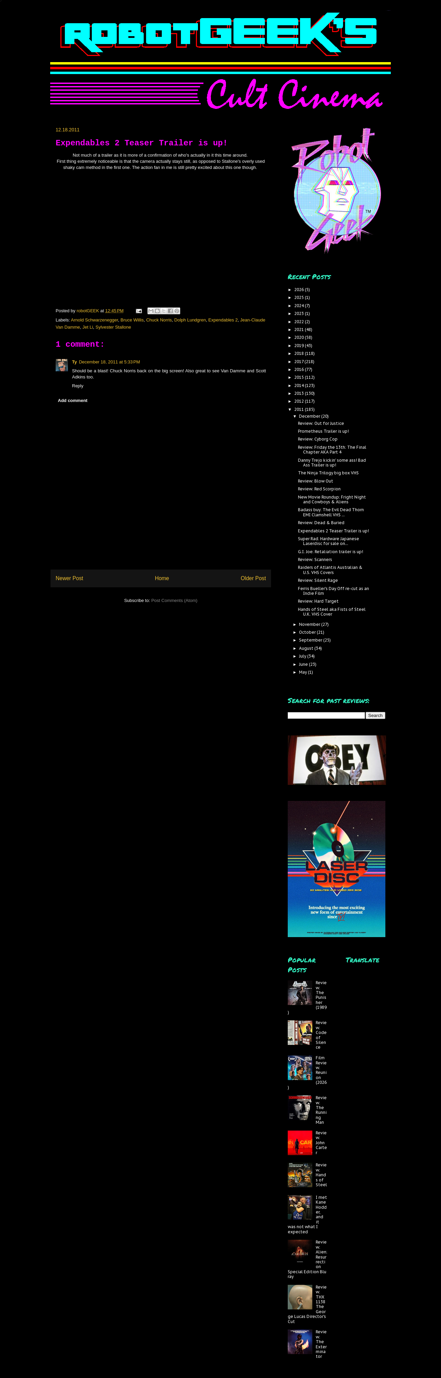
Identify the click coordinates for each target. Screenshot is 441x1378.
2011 (299, 409)
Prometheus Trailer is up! (323, 431)
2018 (299, 353)
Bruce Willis (132, 319)
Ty (74, 361)
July (303, 656)
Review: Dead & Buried (321, 522)
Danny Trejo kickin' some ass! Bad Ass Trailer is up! (332, 463)
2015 (299, 377)
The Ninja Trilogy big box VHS (328, 472)
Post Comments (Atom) (174, 600)
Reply (77, 385)
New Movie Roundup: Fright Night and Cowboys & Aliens (332, 499)
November (310, 624)
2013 (299, 393)
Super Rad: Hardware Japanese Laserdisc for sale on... (328, 541)
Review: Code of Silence (321, 1035)
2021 (299, 329)
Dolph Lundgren (190, 319)
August (306, 648)
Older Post (253, 578)
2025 (299, 297)
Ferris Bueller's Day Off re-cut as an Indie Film (333, 591)
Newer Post (69, 578)
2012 (299, 401)
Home (162, 578)
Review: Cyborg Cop (318, 439)
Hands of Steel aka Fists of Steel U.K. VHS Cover (332, 612)
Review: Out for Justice (321, 423)
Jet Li (88, 327)
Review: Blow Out (315, 481)
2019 (299, 345)
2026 (299, 289)
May (303, 672)
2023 (299, 313)
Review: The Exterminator (321, 1344)
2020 (299, 337)
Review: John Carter (321, 1142)
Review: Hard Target (318, 601)
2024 (299, 305)
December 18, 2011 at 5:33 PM (109, 361)
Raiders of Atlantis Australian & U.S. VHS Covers (330, 570)
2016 (299, 369)
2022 (299, 321)
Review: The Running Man (321, 1110)
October (308, 632)
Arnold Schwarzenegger (94, 319)
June (304, 664)
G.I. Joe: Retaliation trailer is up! (330, 551)
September (311, 640)
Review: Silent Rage (318, 580)
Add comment (73, 400)
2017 (299, 361)
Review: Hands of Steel (321, 1174)
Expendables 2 (223, 319)
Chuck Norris (159, 319)
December (310, 416)
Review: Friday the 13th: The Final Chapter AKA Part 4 (332, 450)
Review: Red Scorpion (319, 488)
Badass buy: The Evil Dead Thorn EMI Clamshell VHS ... (331, 512)
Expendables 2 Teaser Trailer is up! (333, 530)
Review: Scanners (315, 559)
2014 (299, 385)
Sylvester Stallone (113, 327)
